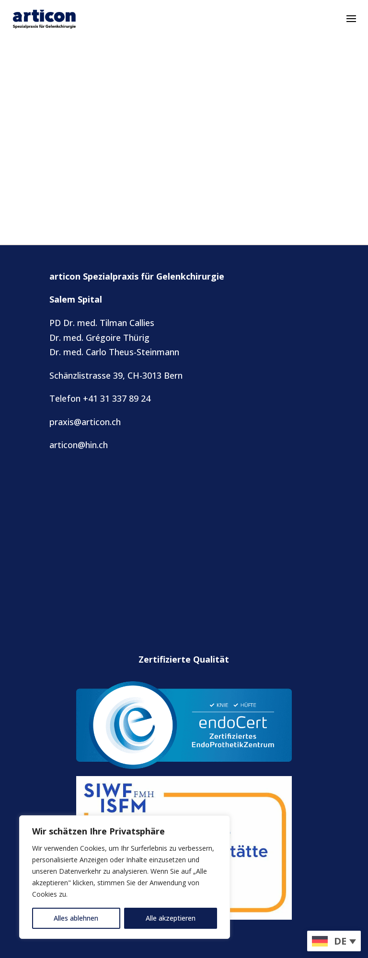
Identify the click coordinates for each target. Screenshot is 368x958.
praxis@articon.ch (85, 422)
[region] (124, 877)
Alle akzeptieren (171, 918)
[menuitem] (334, 941)
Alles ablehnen (76, 918)
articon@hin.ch (78, 445)
